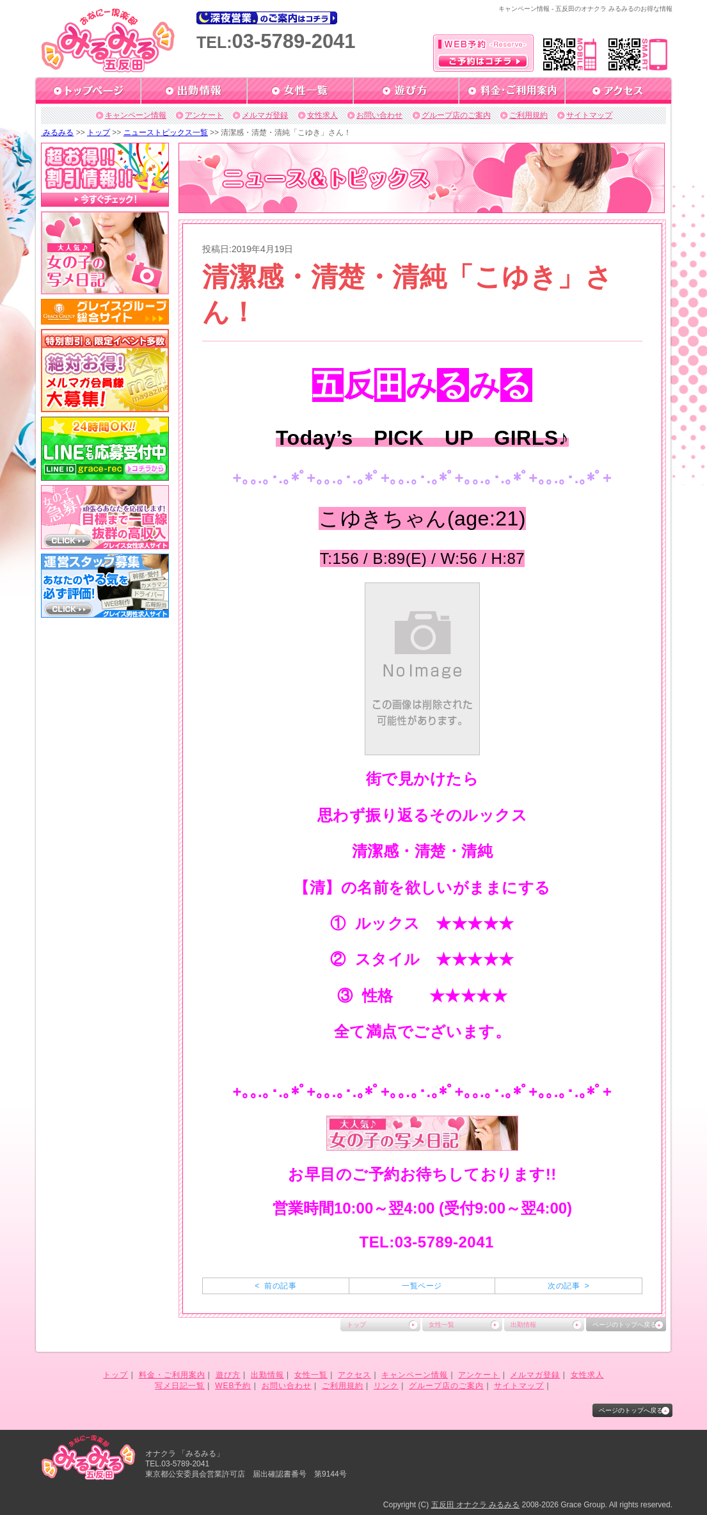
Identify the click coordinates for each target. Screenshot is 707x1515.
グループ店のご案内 (456, 115)
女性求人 (322, 115)
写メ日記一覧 (180, 1385)
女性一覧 (441, 1324)
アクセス (354, 1374)
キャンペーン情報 (135, 115)
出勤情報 (523, 1324)
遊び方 (228, 1374)
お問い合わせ (379, 115)
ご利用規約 (528, 115)
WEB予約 (233, 1385)
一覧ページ (421, 1285)
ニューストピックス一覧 (165, 132)
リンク (386, 1385)
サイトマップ (589, 115)
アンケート (204, 115)
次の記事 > (568, 1285)
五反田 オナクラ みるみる (475, 1504)
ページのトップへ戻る (624, 1324)
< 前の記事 (275, 1285)
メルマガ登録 (265, 115)
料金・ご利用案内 (172, 1374)
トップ (98, 132)
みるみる (57, 132)
